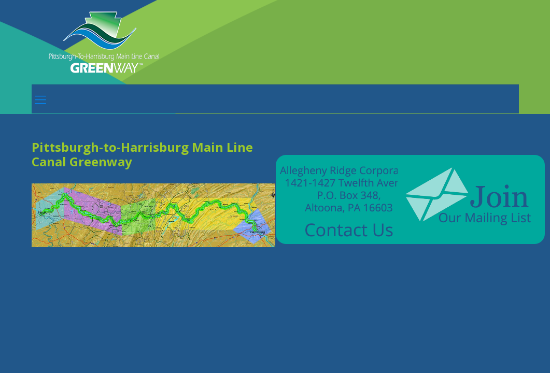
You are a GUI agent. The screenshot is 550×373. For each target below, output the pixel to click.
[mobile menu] (40, 99)
